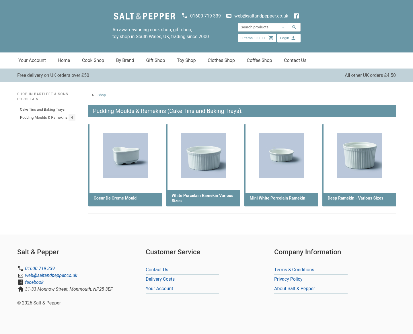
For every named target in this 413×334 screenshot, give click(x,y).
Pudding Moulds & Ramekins (48, 117)
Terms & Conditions (294, 269)
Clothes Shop (221, 60)
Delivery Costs (160, 279)
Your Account (32, 60)
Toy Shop (186, 60)
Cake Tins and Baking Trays (42, 109)
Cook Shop (93, 60)
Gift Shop (155, 60)
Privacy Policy (288, 279)
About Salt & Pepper (294, 288)
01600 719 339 (40, 268)
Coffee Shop (259, 60)
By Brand (125, 60)
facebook (34, 282)
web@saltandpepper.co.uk (51, 275)
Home (64, 60)
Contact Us (295, 60)
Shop (102, 95)
